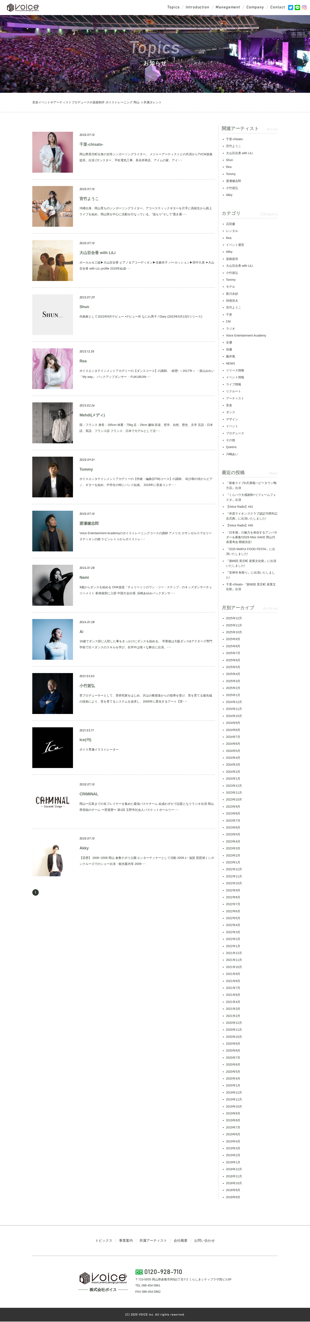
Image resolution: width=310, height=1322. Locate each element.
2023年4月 (233, 841)
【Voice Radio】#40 (239, 525)
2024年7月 (233, 737)
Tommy (86, 469)
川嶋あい (232, 454)
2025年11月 (234, 625)
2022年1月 (233, 946)
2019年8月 (233, 1120)
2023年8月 (233, 813)
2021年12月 (234, 953)
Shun (84, 307)
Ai (81, 632)
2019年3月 (233, 1148)
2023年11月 (234, 792)
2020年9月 (233, 1044)
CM (228, 321)
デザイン (232, 419)
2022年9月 (233, 890)
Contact (277, 7)
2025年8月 (233, 646)
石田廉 (230, 224)
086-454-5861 (151, 1286)
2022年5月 (233, 918)
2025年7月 (233, 653)
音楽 (229, 405)
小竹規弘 (87, 686)
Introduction (197, 7)
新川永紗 (232, 294)
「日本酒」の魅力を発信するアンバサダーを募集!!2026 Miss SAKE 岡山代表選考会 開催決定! (251, 537)
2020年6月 (233, 1064)
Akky (84, 848)
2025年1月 (233, 695)
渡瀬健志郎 (89, 523)
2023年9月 (233, 806)
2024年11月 (234, 709)
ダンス (230, 412)
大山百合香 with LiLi (97, 253)
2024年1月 (233, 778)
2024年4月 (233, 758)
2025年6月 (233, 660)
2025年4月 (233, 674)
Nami (84, 578)
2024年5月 (233, 751)
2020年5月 (233, 1072)
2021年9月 (233, 974)
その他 (230, 440)
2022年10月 (234, 883)
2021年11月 (234, 960)
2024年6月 (233, 744)
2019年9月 (233, 1113)
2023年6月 (233, 827)
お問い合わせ (204, 1241)
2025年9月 (233, 639)
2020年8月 (233, 1050)
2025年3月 (233, 681)
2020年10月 (234, 1037)
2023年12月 (234, 786)
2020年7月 (233, 1058)
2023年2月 (233, 855)
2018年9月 (233, 1190)
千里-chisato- (91, 145)
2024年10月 (234, 716)
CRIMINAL (88, 794)
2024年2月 (233, 772)
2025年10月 (234, 632)
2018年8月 (233, 1197)
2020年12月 (234, 1023)
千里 (229, 315)
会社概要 (181, 1241)
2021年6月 (233, 995)
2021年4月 (233, 1002)
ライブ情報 (233, 384)
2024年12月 (234, 702)
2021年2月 (233, 1016)
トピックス (103, 1241)
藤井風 (230, 356)
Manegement (227, 7)
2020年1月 (233, 1085)
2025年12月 (234, 618)
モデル (230, 287)
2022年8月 (233, 897)
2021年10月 (234, 967)
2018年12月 (234, 1169)
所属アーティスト (153, 1241)
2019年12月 (234, 1092)
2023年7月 (233, 820)
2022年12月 (234, 869)
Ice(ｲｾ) (85, 740)
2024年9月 (233, 723)
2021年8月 (233, 981)
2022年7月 (233, 904)
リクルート (233, 391)
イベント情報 (235, 377)
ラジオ (230, 328)
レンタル (232, 231)
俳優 (229, 349)
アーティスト (235, 398)
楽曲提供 (232, 259)
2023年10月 (234, 799)
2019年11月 (234, 1099)
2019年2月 (233, 1155)
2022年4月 (233, 925)
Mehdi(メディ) (92, 415)
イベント (232, 426)
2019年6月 (233, 1134)
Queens (231, 447)
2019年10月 (234, 1106)
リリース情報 (235, 370)
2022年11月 (234, 876)
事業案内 (126, 1241)
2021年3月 (233, 1009)
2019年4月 (233, 1141)
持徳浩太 (232, 301)
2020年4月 (233, 1078)
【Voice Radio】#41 (239, 507)
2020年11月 (234, 1030)
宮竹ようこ (89, 199)
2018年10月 (234, 1183)
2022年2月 (233, 939)
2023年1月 (233, 862)
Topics (172, 7)
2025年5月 (233, 667)
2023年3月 (233, 848)
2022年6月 (233, 911)
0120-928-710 (163, 1272)
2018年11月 (234, 1176)
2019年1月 (233, 1162)
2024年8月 (233, 730)
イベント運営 (235, 245)
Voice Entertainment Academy (246, 335)
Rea (83, 361)
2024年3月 (233, 765)
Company (255, 7)
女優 (229, 342)
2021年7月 (233, 988)
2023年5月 (233, 834)
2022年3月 (233, 932)
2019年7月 (233, 1127)
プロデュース (235, 433)
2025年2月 (233, 688)
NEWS (230, 363)
